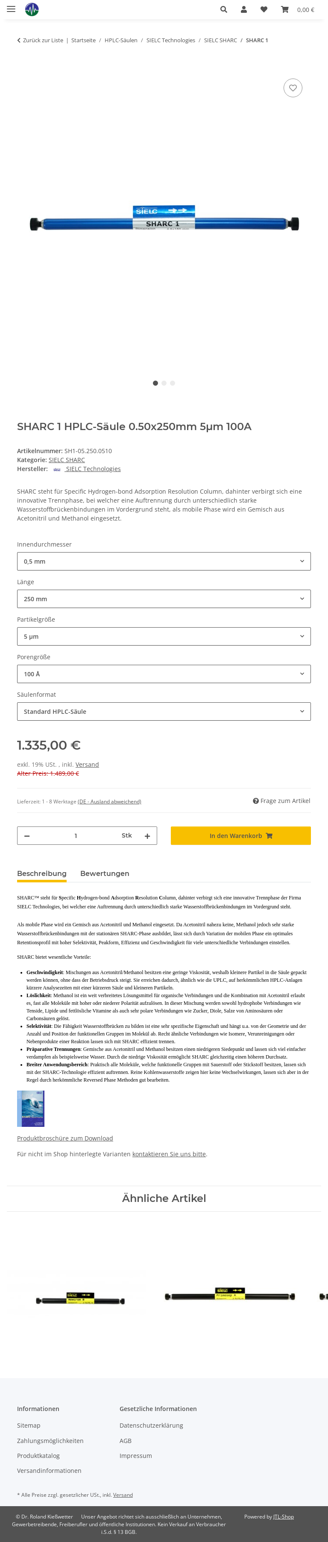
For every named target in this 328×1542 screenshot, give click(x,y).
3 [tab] (172, 383)
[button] (224, 9)
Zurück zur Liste (43, 40)
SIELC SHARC (67, 460)
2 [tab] (164, 383)
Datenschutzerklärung (151, 1425)
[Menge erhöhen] (147, 835)
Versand (87, 764)
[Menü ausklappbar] (11, 5)
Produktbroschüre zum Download (65, 1138)
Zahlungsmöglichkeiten (50, 1441)
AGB (126, 1441)
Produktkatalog (38, 1456)
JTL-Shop (283, 1516)
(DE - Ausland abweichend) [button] (109, 801)
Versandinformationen (49, 1470)
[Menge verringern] (27, 835)
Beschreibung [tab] (42, 874)
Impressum (136, 1456)
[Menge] (76, 835)
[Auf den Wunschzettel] (293, 88)
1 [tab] (155, 383)
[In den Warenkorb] (24, 67)
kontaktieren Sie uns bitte (169, 1154)
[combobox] (164, 561)
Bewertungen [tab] (104, 874)
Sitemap (29, 1425)
